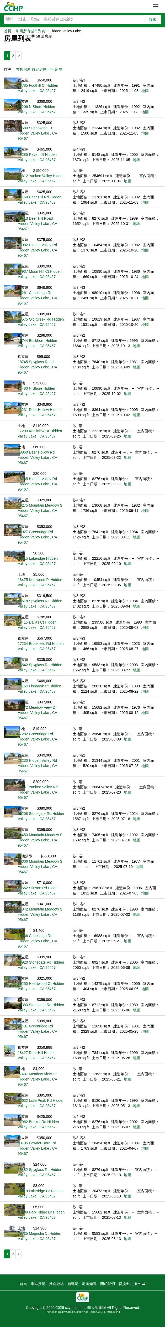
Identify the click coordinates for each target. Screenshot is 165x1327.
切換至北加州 (132, 1284)
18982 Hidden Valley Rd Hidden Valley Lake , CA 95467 (37, 250)
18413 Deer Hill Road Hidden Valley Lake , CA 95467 (37, 223)
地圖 (145, 91)
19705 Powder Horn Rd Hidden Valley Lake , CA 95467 (37, 1148)
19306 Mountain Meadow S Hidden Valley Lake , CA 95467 (40, 866)
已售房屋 (54, 69)
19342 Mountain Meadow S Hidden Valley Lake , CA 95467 (40, 914)
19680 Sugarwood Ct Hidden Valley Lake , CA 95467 (37, 133)
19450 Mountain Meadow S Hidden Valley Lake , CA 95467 (40, 840)
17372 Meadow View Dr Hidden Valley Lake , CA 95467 (37, 712)
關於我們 (107, 1284)
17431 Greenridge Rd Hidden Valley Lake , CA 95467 (37, 1031)
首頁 (7, 31)
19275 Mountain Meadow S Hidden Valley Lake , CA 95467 (40, 510)
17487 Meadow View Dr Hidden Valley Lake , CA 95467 (37, 1079)
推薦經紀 (56, 1284)
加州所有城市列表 (30, 31)
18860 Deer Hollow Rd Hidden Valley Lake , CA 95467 (37, 457)
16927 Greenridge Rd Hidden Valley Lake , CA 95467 (37, 537)
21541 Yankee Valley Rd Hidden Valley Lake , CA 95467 (37, 792)
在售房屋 (23, 69)
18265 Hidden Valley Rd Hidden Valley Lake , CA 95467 (37, 484)
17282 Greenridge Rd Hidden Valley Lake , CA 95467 (37, 739)
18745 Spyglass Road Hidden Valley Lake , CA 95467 (37, 367)
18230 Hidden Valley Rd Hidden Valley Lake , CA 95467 (37, 765)
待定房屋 (39, 69)
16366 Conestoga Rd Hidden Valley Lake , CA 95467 (37, 941)
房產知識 (89, 1284)
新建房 (72, 1284)
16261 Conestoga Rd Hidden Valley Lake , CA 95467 (37, 298)
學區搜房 (38, 1284)
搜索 (152, 19)
